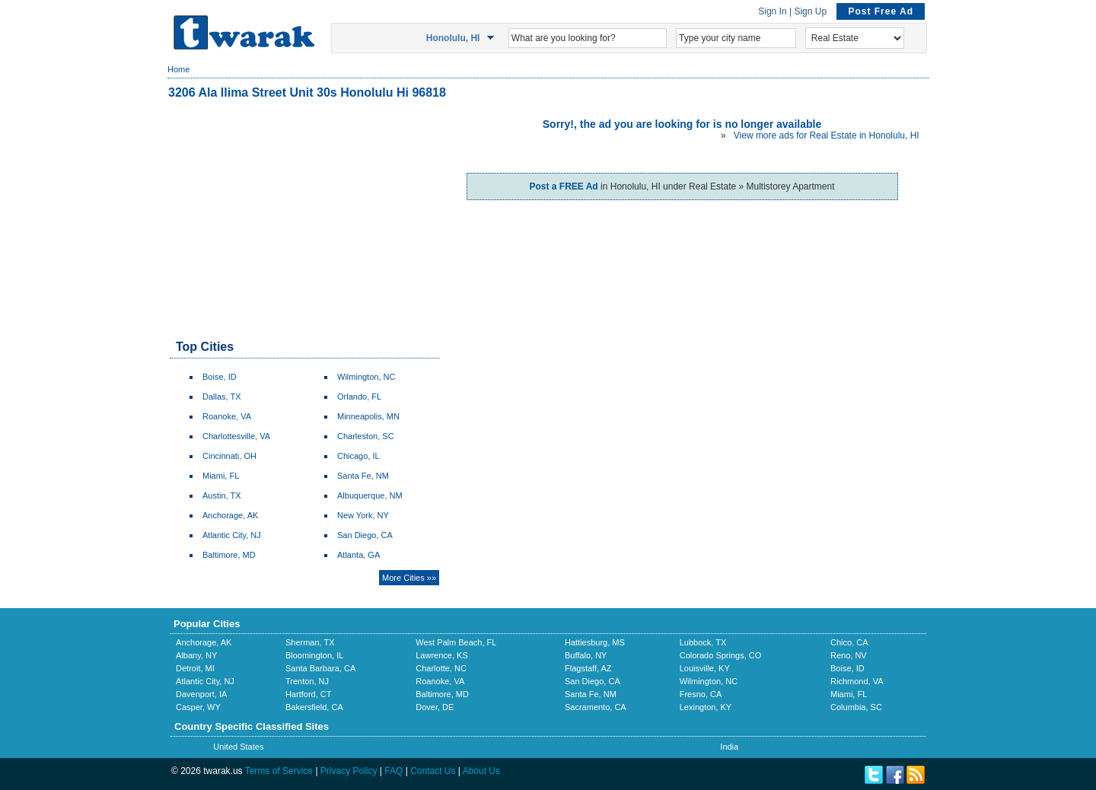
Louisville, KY (705, 668)
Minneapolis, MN (368, 416)
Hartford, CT (308, 694)
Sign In (772, 11)
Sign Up (810, 11)
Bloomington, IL (314, 655)
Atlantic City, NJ (231, 535)
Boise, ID (219, 376)
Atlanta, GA (358, 554)
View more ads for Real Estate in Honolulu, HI (826, 135)
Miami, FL (220, 475)
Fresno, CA (701, 694)
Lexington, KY (706, 707)
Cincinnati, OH (229, 455)
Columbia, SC (856, 707)
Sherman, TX (310, 642)
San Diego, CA (365, 535)
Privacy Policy (349, 771)
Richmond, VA (857, 681)
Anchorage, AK (230, 515)
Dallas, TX (221, 396)
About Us (481, 771)
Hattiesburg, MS (595, 642)
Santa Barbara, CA (320, 668)
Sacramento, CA (595, 707)
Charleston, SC (365, 436)
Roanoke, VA (226, 416)
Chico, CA (849, 642)
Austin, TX (221, 495)
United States (238, 746)
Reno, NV (848, 655)
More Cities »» (409, 577)
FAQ (393, 771)
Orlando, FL (359, 396)
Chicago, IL (358, 455)
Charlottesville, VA (236, 436)
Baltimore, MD (229, 554)
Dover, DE (435, 707)
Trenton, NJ (307, 681)
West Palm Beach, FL (456, 642)
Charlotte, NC (441, 668)
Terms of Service (279, 771)
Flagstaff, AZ (588, 668)
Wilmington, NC (366, 376)
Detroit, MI (195, 668)
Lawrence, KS (441, 655)
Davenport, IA (201, 694)
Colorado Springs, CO (721, 655)
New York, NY (363, 515)
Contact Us (432, 771)
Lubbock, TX (703, 642)
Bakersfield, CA (314, 707)
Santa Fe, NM (363, 475)
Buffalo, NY (586, 655)
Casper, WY (198, 707)
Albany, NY (196, 655)
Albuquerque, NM (370, 495)
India (729, 746)
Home (178, 69)
